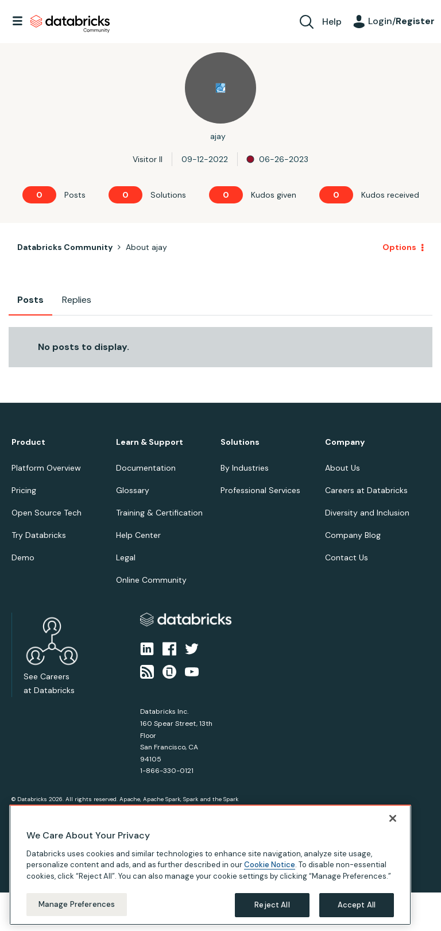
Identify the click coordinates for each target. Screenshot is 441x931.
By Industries (244, 468)
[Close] (392, 818)
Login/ (401, 21)
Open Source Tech (46, 512)
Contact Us (346, 557)
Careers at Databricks (366, 490)
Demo (22, 557)
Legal (126, 557)
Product (28, 442)
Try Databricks (38, 535)
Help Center (138, 535)
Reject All (271, 905)
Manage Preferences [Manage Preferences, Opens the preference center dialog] (76, 904)
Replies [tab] (76, 300)
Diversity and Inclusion (367, 512)
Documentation (146, 468)
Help (332, 22)
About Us (342, 468)
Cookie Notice (269, 865)
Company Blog (353, 535)
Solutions (240, 442)
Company (345, 442)
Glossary (132, 490)
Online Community (151, 580)
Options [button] (399, 247)
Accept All (357, 905)
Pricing (23, 490)
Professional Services (260, 490)
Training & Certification (159, 512)
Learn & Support (149, 442)
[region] (210, 865)
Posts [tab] (30, 300)
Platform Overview (46, 468)
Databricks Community (70, 24)
